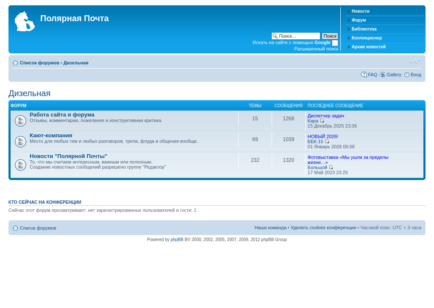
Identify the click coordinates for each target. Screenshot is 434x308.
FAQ (372, 74)
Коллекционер (367, 38)
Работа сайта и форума (62, 114)
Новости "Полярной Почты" (68, 156)
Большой (317, 167)
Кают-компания (51, 135)
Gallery (394, 74)
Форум (359, 20)
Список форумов (39, 62)
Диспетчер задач (326, 115)
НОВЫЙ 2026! (323, 136)
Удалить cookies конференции (323, 227)
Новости (361, 11)
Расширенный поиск (316, 48)
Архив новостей (369, 46)
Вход (416, 74)
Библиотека (364, 29)
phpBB (177, 239)
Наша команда (270, 227)
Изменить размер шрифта (415, 61)
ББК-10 (315, 141)
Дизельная (76, 62)
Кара (313, 120)
